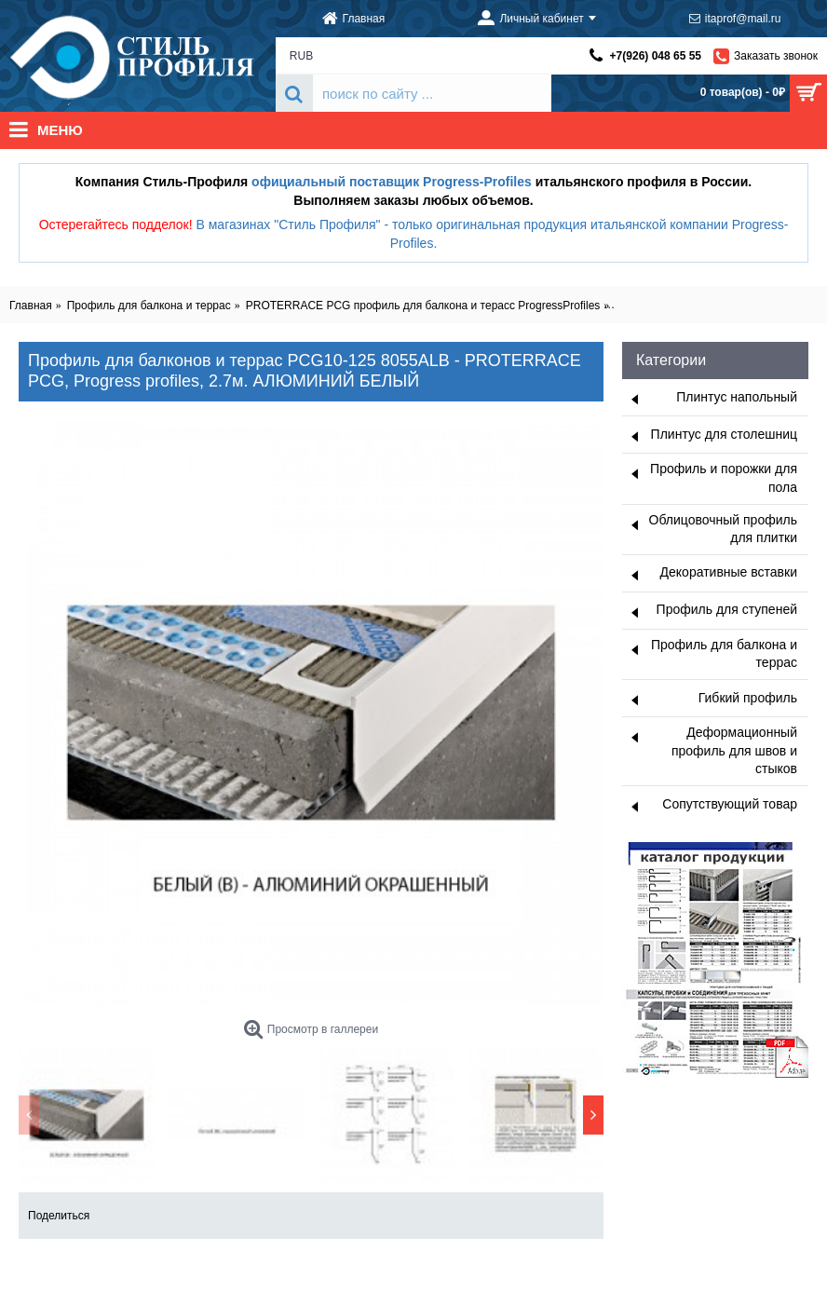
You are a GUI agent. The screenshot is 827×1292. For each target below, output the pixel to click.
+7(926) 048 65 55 (655, 55)
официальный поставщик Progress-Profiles (391, 181)
